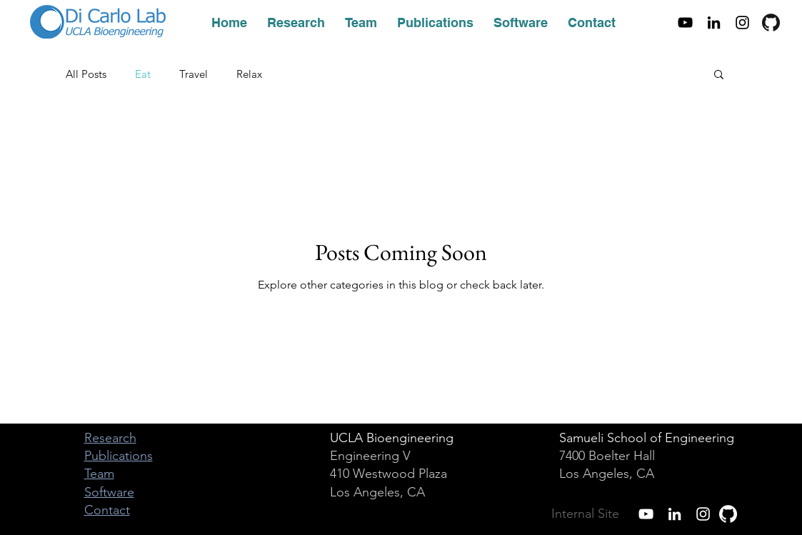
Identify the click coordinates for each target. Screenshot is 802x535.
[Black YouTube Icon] (685, 22)
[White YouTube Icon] (646, 514)
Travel (193, 74)
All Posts (86, 74)
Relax (249, 74)
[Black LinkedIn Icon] (714, 22)
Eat (143, 74)
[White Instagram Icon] (703, 514)
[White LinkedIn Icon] (674, 514)
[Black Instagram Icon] (742, 22)
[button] (719, 75)
